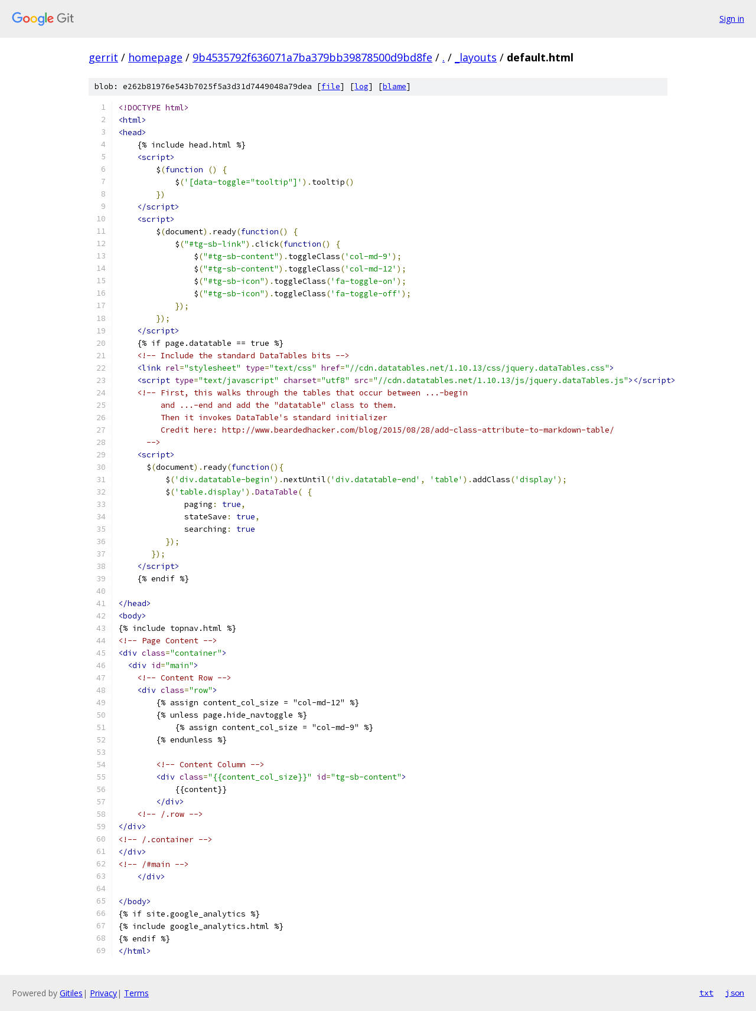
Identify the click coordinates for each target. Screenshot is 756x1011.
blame (394, 86)
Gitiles (71, 993)
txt (706, 992)
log (361, 86)
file (330, 86)
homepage (155, 57)
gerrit (103, 57)
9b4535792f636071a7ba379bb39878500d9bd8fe (312, 57)
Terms (136, 993)
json (734, 992)
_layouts (476, 57)
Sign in (731, 18)
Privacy (103, 993)
